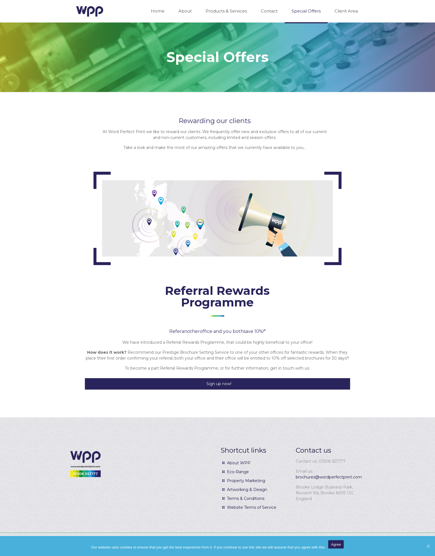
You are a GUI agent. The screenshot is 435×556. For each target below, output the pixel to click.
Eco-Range (238, 471)
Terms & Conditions (245, 498)
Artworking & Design (247, 489)
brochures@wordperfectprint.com (329, 477)
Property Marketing (246, 480)
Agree (336, 544)
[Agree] (428, 546)
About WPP (239, 462)
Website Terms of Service (251, 507)
